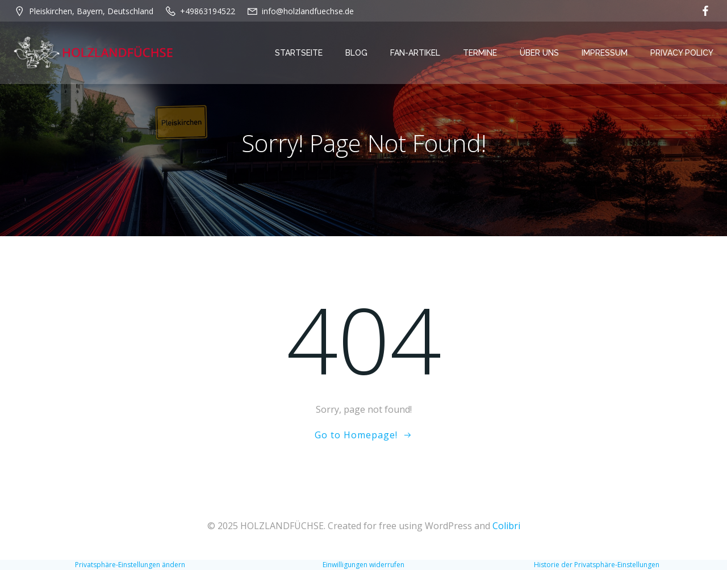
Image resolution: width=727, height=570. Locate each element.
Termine (480, 52)
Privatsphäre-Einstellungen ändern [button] (130, 564)
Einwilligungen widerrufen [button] (363, 564)
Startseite (299, 52)
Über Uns (539, 52)
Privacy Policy (681, 52)
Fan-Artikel (415, 52)
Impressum (605, 52)
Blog (356, 52)
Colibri (506, 525)
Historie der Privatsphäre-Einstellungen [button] (596, 564)
